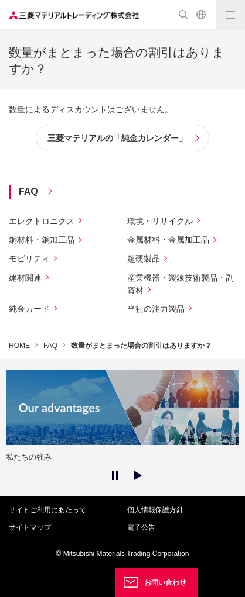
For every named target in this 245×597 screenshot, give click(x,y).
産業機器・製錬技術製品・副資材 (180, 284)
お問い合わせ (165, 582)
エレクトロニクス (41, 221)
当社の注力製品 (156, 308)
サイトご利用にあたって (47, 510)
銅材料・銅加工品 (41, 239)
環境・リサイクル (160, 221)
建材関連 (25, 277)
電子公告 (141, 527)
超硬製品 (143, 258)
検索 (183, 14)
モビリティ (29, 258)
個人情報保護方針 (155, 510)
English (201, 14)
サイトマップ (30, 527)
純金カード (29, 308)
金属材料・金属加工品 (168, 239)
